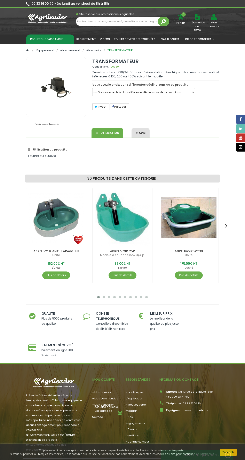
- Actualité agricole (105, 406)
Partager (119, 107)
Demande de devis (198, 26)
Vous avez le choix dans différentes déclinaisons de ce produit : (140, 84)
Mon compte (213, 24)
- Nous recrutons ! (104, 412)
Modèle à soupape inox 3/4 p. (122, 255)
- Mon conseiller (103, 383)
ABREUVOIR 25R (122, 251)
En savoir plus (205, 454)
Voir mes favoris (47, 124)
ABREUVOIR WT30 (189, 251)
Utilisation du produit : (47, 149)
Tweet (100, 107)
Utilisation (107, 133)
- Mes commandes (105, 377)
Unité (56, 255)
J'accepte (228, 452)
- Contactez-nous (138, 420)
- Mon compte (101, 371)
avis (140, 133)
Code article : (100, 66)
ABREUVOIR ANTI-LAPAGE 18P (56, 251)
